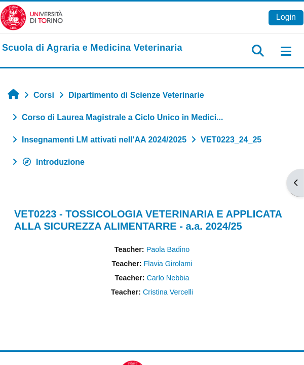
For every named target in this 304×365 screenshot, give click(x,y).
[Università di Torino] (31, 17)
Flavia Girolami (167, 264)
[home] (92, 48)
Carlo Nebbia (167, 278)
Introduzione (53, 162)
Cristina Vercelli (168, 292)
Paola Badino (168, 249)
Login (286, 17)
